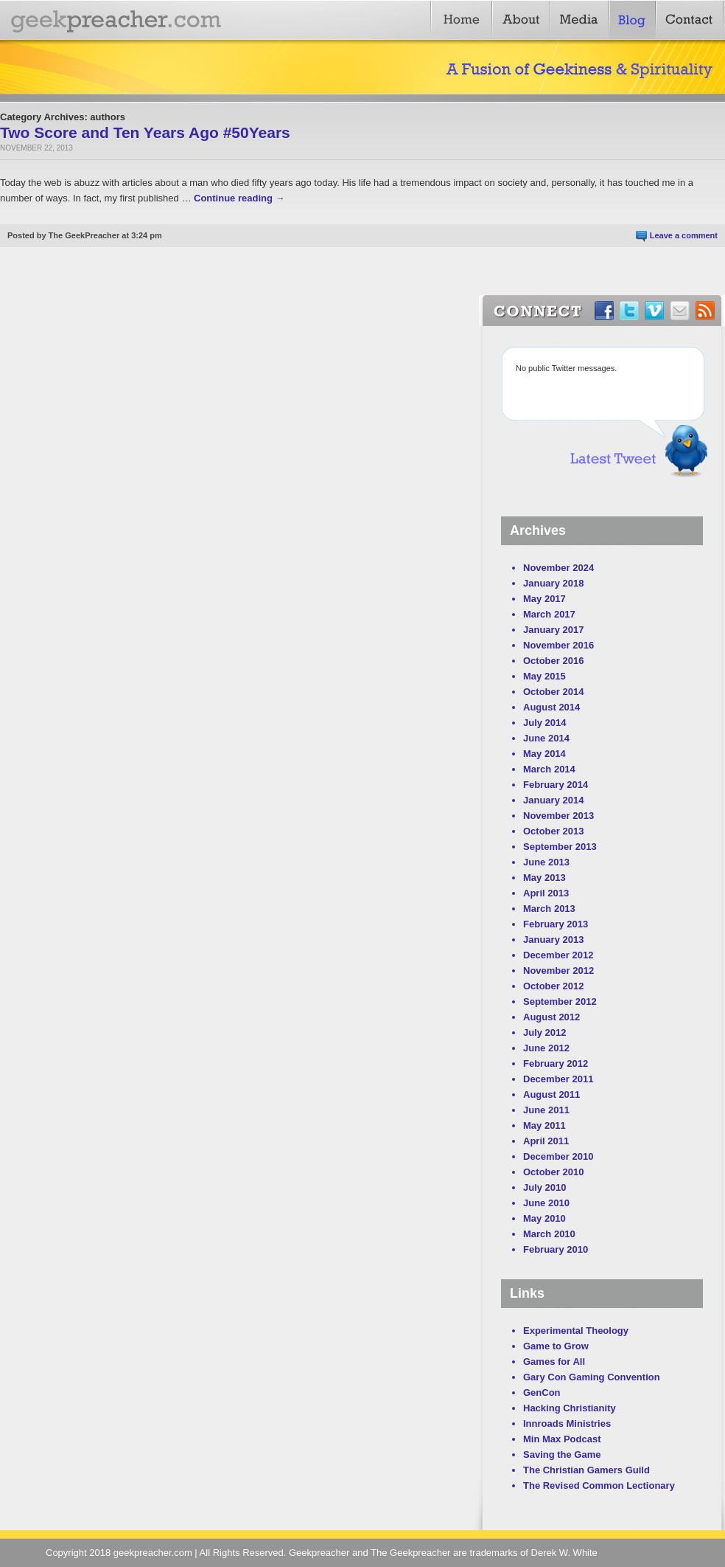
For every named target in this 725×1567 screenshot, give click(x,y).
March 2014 (549, 769)
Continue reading (239, 198)
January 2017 (553, 629)
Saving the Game (561, 1454)
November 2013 (558, 815)
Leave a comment (684, 235)
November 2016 (558, 645)
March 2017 (549, 614)
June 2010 (546, 1202)
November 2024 (558, 567)
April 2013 (546, 893)
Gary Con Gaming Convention (591, 1377)
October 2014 (553, 691)
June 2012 (546, 1048)
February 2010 (555, 1249)
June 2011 (546, 1109)
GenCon (542, 1392)
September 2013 (560, 846)
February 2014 (555, 784)
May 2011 (544, 1125)
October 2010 (553, 1171)
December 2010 (558, 1156)
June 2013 (546, 862)
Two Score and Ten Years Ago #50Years (145, 132)
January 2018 (553, 583)
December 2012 (558, 955)
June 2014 (546, 738)
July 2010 (545, 1187)
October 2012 (553, 986)
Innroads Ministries (567, 1423)
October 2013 (553, 831)
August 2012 (551, 1017)
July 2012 (545, 1032)
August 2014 (551, 707)
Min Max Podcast (561, 1439)
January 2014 (553, 800)
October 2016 (553, 660)
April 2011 (546, 1140)
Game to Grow (556, 1346)
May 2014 (544, 753)
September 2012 (560, 1001)
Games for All (554, 1361)
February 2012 (555, 1063)
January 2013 (553, 939)
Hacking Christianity (569, 1408)
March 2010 (549, 1233)
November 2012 (558, 970)
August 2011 (551, 1094)
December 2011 (558, 1079)
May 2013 (544, 877)
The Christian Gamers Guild (586, 1470)
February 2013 (555, 924)
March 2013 (549, 908)
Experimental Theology (575, 1330)
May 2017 (544, 598)
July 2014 (545, 722)
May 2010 (544, 1218)
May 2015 (544, 676)
